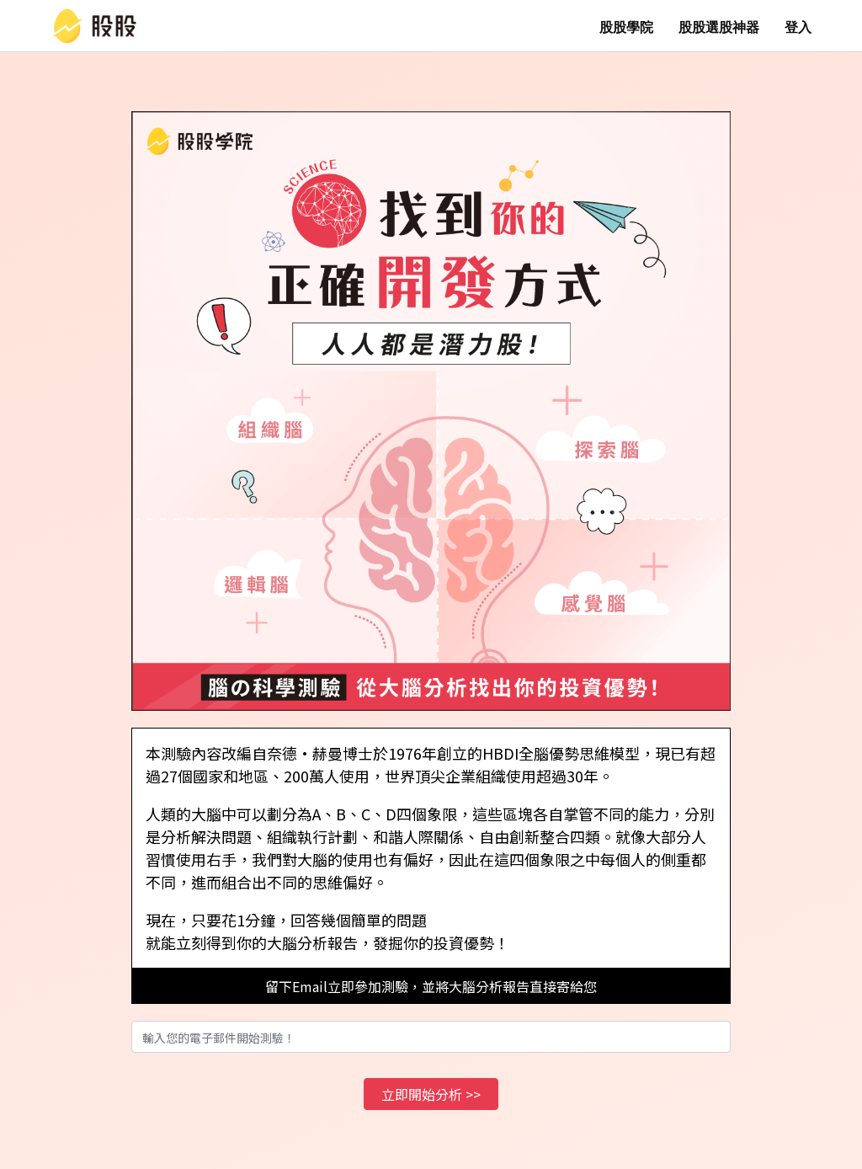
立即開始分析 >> (431, 1094)
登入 (798, 27)
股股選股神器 (718, 27)
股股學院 (626, 27)
